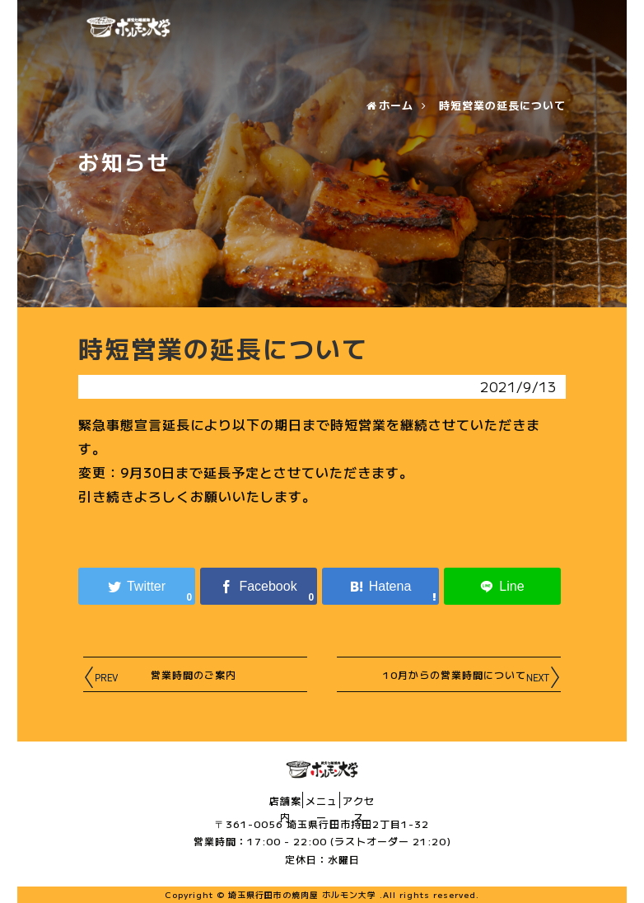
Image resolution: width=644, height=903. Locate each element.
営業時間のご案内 (175, 672)
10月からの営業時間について (437, 672)
